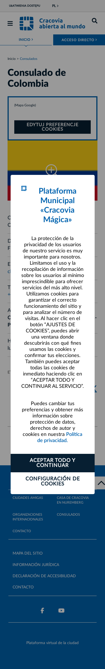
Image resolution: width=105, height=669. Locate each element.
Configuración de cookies (52, 481)
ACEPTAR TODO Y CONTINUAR (52, 463)
